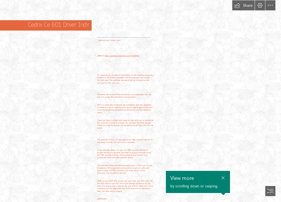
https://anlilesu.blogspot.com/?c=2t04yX (121, 56)
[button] (243, 5)
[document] (140, 101)
